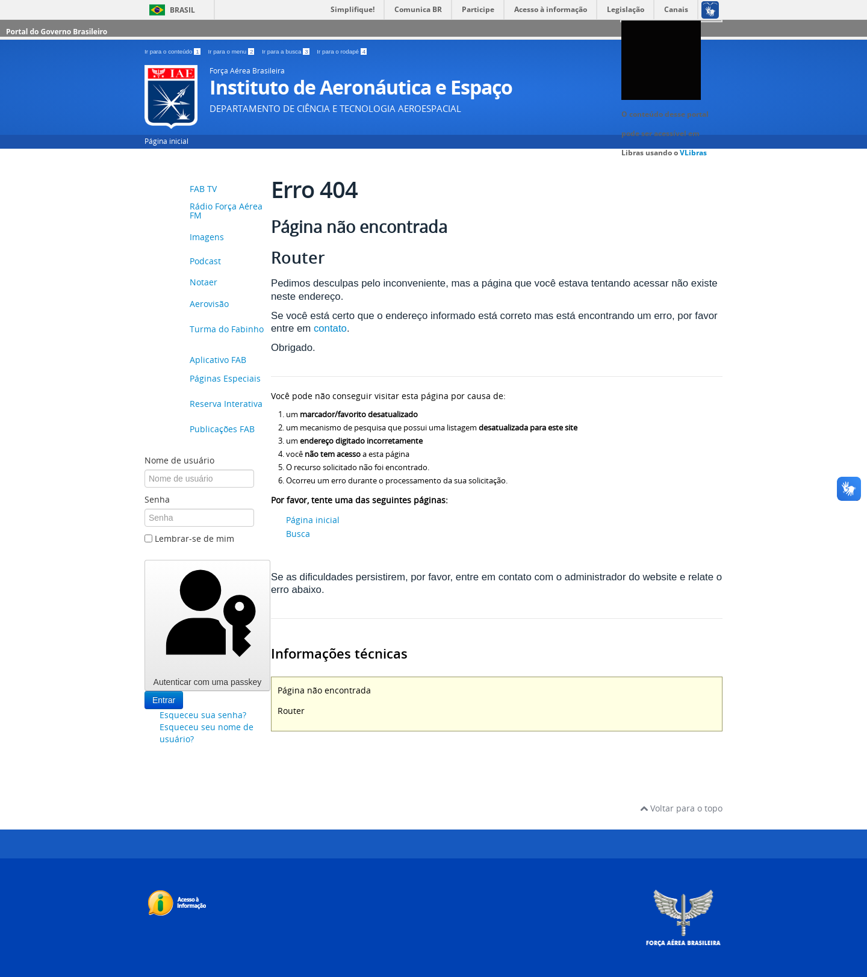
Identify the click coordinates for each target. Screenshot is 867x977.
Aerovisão (209, 304)
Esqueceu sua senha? (203, 715)
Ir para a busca (286, 51)
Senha (157, 499)
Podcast (205, 261)
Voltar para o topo (681, 808)
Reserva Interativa (226, 404)
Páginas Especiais (225, 379)
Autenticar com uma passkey (207, 625)
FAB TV (203, 188)
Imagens (207, 237)
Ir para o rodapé (342, 51)
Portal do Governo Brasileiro (56, 31)
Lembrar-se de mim (194, 538)
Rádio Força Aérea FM (226, 211)
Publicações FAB (222, 429)
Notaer (203, 282)
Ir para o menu (232, 51)
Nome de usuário (179, 460)
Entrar (163, 700)
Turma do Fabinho (227, 329)
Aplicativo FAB (218, 359)
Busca (298, 533)
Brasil (182, 10)
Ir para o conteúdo (173, 51)
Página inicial (166, 141)
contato (330, 328)
